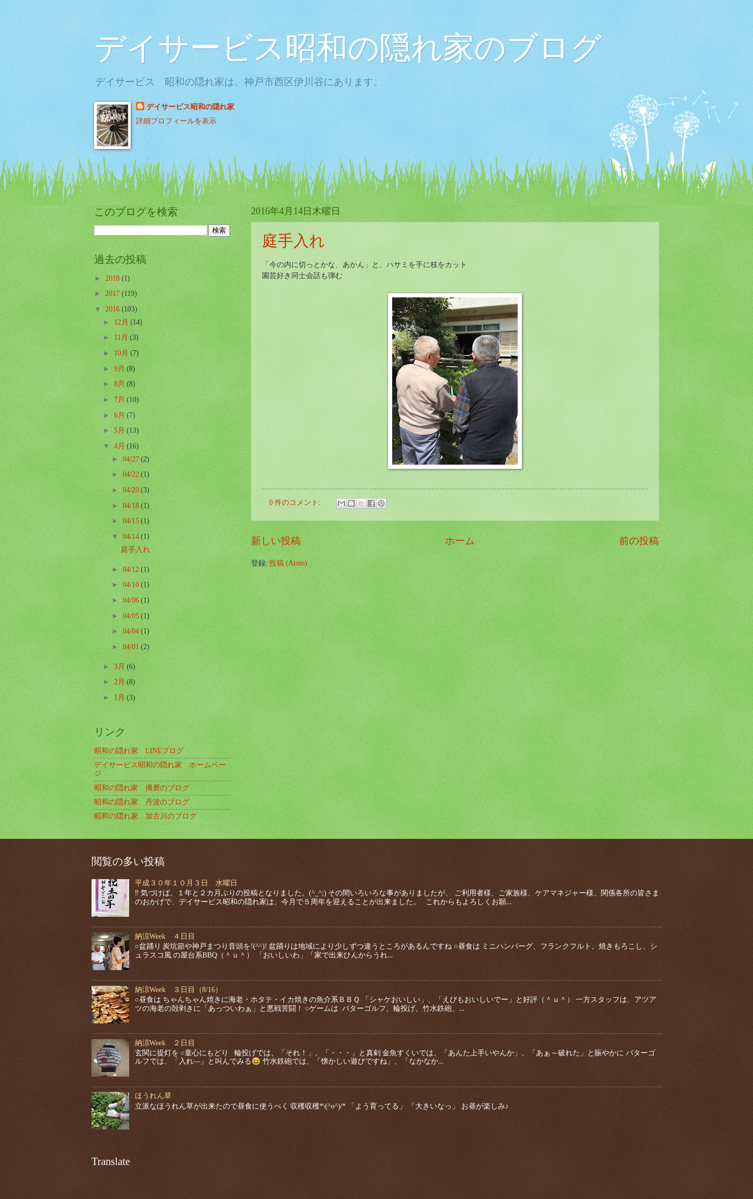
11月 (122, 337)
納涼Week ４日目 (165, 936)
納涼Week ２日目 (165, 1043)
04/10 (131, 585)
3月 (120, 667)
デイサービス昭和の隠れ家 (190, 107)
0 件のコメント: (296, 502)
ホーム (460, 540)
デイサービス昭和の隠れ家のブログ (348, 48)
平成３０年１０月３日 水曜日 (186, 883)
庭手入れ (293, 240)
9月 (120, 369)
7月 (120, 399)
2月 (120, 682)
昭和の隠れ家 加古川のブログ (145, 816)
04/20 (131, 490)
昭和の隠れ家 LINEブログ (139, 751)
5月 (120, 430)
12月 (122, 322)
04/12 (131, 569)
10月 (122, 353)
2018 (113, 278)
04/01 (131, 647)
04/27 (131, 459)
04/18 (131, 506)
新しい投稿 (276, 540)
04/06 (131, 600)
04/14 (131, 536)
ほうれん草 (153, 1096)
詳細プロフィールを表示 (176, 121)
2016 (113, 309)
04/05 (131, 616)
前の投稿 (639, 540)
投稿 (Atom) (288, 563)
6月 (120, 415)
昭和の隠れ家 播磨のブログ (141, 788)
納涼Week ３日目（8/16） (179, 990)
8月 (120, 384)
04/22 (131, 474)
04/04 (131, 631)
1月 (120, 697)
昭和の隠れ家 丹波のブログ (141, 802)
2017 (113, 293)
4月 (120, 446)
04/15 (131, 521)
